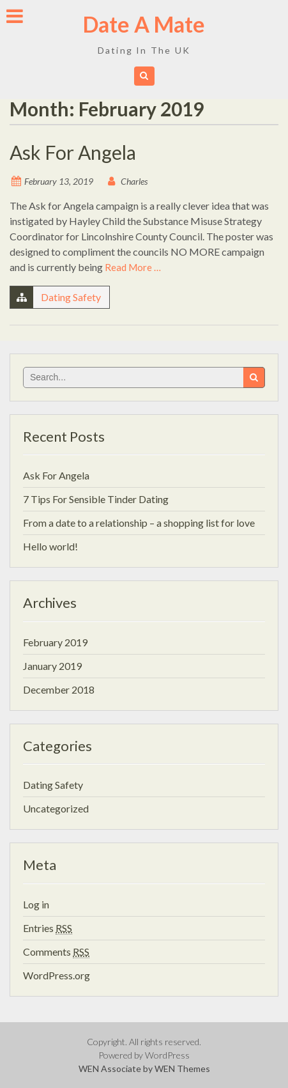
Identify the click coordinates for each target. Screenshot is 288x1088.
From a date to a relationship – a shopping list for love (139, 523)
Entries (47, 928)
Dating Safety (71, 297)
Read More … (133, 267)
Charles (134, 181)
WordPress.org (56, 975)
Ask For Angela (73, 152)
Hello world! (50, 546)
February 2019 (55, 642)
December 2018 (59, 689)
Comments (56, 951)
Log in (36, 904)
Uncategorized (56, 808)
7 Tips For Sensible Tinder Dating (96, 499)
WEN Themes (182, 1068)
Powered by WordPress (144, 1055)
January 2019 (52, 666)
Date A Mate (144, 24)
